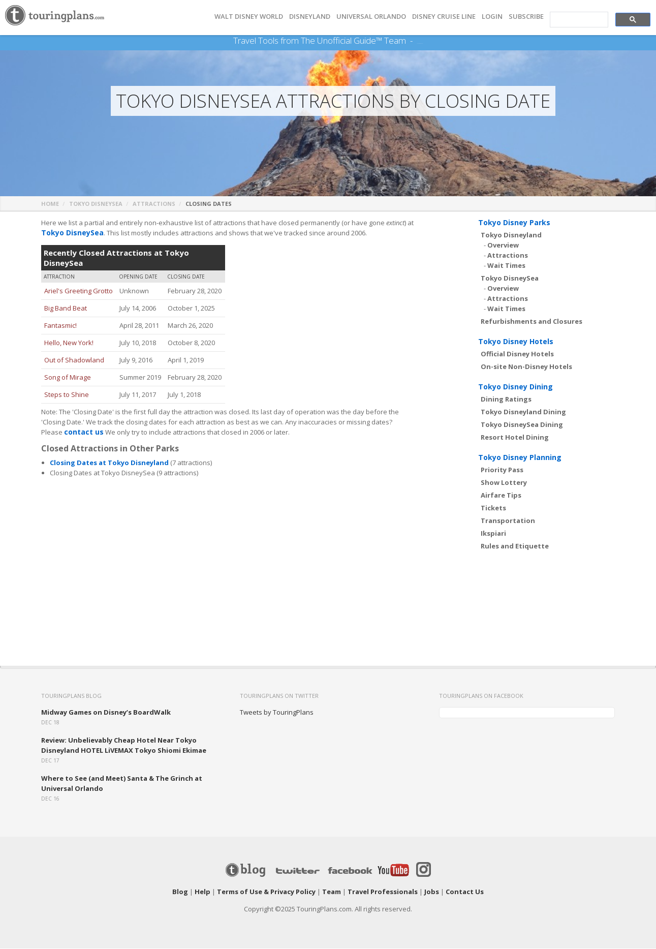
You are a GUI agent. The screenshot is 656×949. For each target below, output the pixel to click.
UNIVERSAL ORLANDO (371, 16)
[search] (578, 19)
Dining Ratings (506, 399)
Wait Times (506, 265)
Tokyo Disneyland (511, 235)
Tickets (493, 508)
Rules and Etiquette (515, 546)
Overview (503, 245)
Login (492, 16)
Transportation (508, 521)
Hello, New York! (68, 343)
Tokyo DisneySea (95, 204)
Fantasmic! (60, 325)
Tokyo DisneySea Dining (522, 425)
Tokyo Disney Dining (515, 387)
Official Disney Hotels (517, 354)
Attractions (154, 204)
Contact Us (465, 892)
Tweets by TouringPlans (277, 712)
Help (202, 892)
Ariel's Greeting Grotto (78, 291)
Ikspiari (493, 533)
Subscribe (526, 16)
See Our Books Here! (420, 40)
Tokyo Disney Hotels (515, 342)
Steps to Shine (66, 395)
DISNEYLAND (309, 16)
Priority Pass (502, 470)
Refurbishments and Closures (531, 321)
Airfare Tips (501, 495)
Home (50, 204)
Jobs (431, 892)
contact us (82, 432)
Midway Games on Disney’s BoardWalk (106, 712)
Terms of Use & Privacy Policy (266, 892)
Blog (180, 892)
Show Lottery (504, 482)
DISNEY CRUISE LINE (444, 16)
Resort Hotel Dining (515, 437)
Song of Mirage (67, 377)
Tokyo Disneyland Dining (523, 412)
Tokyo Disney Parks (514, 223)
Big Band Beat (65, 308)
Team (331, 892)
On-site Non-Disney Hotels (526, 367)
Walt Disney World (248, 16)
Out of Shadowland (74, 360)
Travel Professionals (383, 892)
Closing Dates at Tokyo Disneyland (109, 463)
